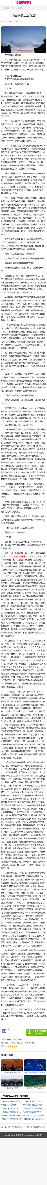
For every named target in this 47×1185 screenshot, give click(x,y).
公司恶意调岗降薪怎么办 (12, 1112)
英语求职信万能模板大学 (12, 1119)
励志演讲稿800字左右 (32, 1112)
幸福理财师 (19, 1135)
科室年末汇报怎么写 (10, 1108)
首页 (13, 8)
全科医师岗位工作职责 (33, 1101)
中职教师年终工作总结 (33, 1105)
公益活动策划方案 (9, 1105)
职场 (20, 8)
